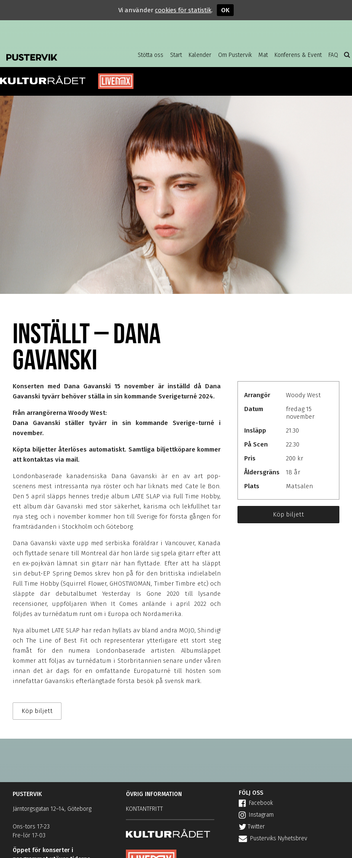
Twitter (252, 826)
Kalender (200, 55)
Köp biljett (288, 514)
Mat (263, 55)
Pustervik (59, 55)
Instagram (256, 814)
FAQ (333, 55)
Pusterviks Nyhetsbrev (273, 838)
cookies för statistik (183, 10)
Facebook (256, 803)
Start (176, 55)
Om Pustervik (235, 55)
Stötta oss (150, 55)
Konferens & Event (298, 55)
